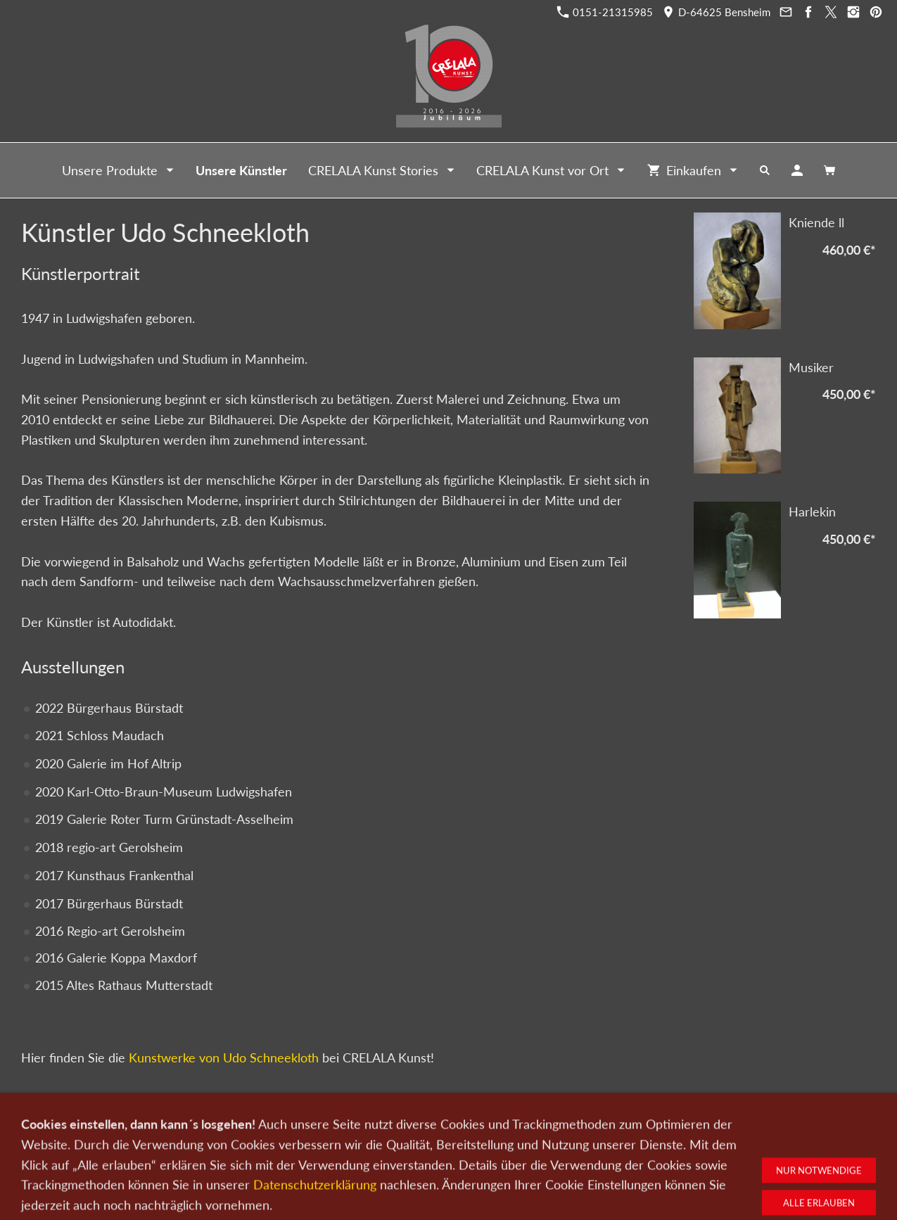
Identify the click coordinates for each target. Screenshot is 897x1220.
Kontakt (362, 1146)
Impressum (567, 1146)
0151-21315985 (605, 12)
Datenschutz (506, 1146)
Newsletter (443, 1146)
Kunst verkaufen (298, 1146)
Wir (400, 1146)
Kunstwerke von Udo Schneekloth (224, 1057)
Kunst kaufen (224, 1146)
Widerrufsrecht (668, 1146)
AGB (613, 1146)
